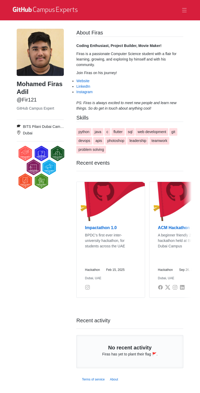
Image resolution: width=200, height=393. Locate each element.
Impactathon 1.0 (101, 227)
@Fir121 (27, 100)
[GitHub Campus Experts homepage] (45, 10)
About (114, 379)
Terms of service (93, 379)
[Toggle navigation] (184, 10)
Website (82, 81)
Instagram (84, 92)
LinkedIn (83, 86)
